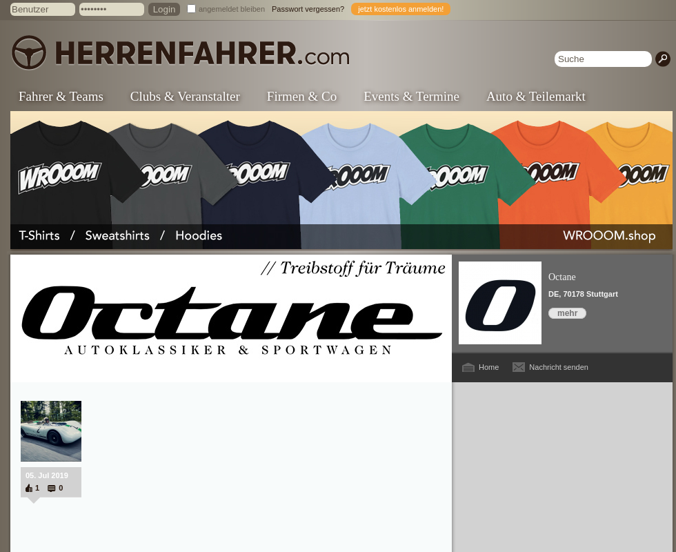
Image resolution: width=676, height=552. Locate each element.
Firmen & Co (302, 96)
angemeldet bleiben (232, 9)
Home (489, 367)
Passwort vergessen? (308, 9)
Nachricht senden (558, 367)
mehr (567, 313)
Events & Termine (411, 96)
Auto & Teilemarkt (536, 96)
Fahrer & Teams (61, 96)
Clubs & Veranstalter (185, 96)
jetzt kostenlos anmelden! (401, 9)
